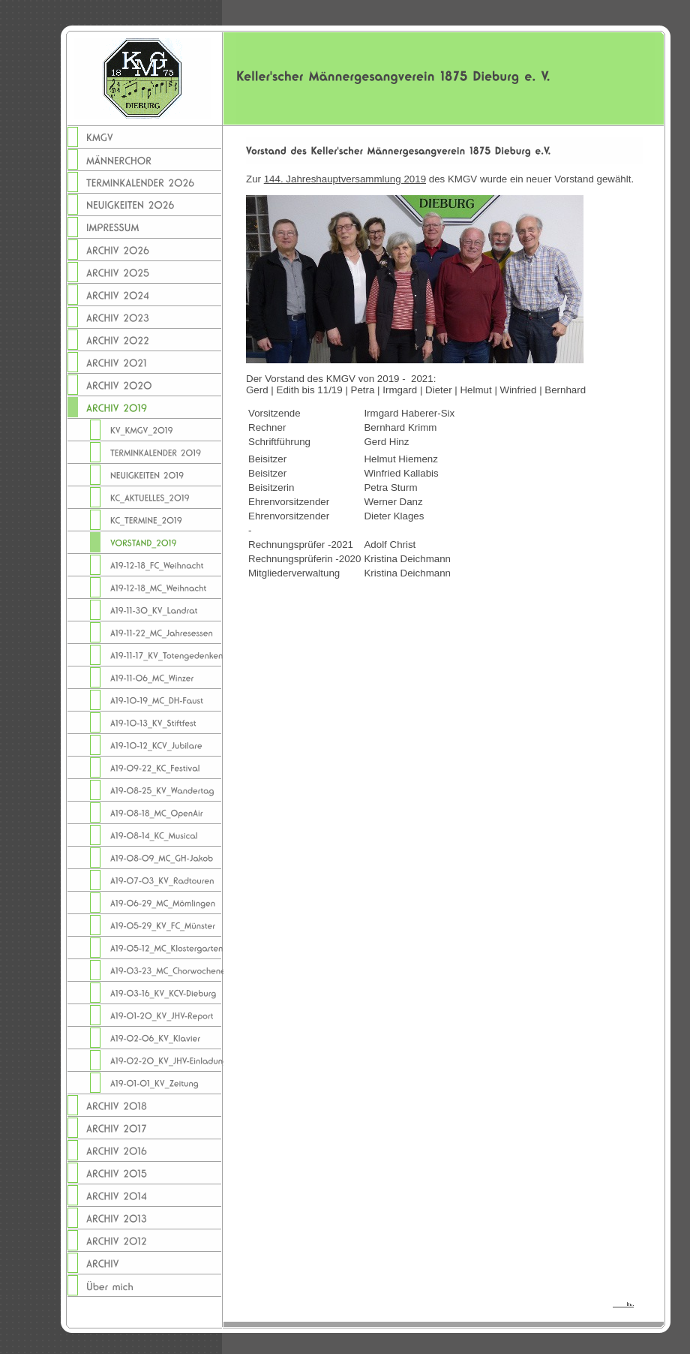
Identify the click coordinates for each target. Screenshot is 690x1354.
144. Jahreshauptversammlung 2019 (345, 179)
